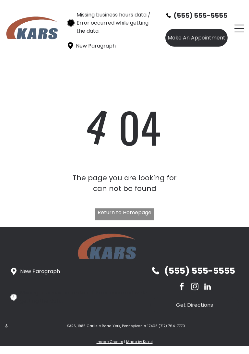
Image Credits (110, 341)
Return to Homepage (124, 212)
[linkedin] (207, 287)
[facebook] (181, 287)
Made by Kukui (139, 341)
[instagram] (194, 287)
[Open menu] (239, 28)
